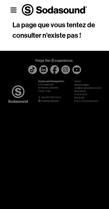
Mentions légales (81, 85)
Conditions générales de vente (87, 88)
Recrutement (80, 91)
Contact (77, 81)
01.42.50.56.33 (80, 94)
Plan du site (79, 97)
